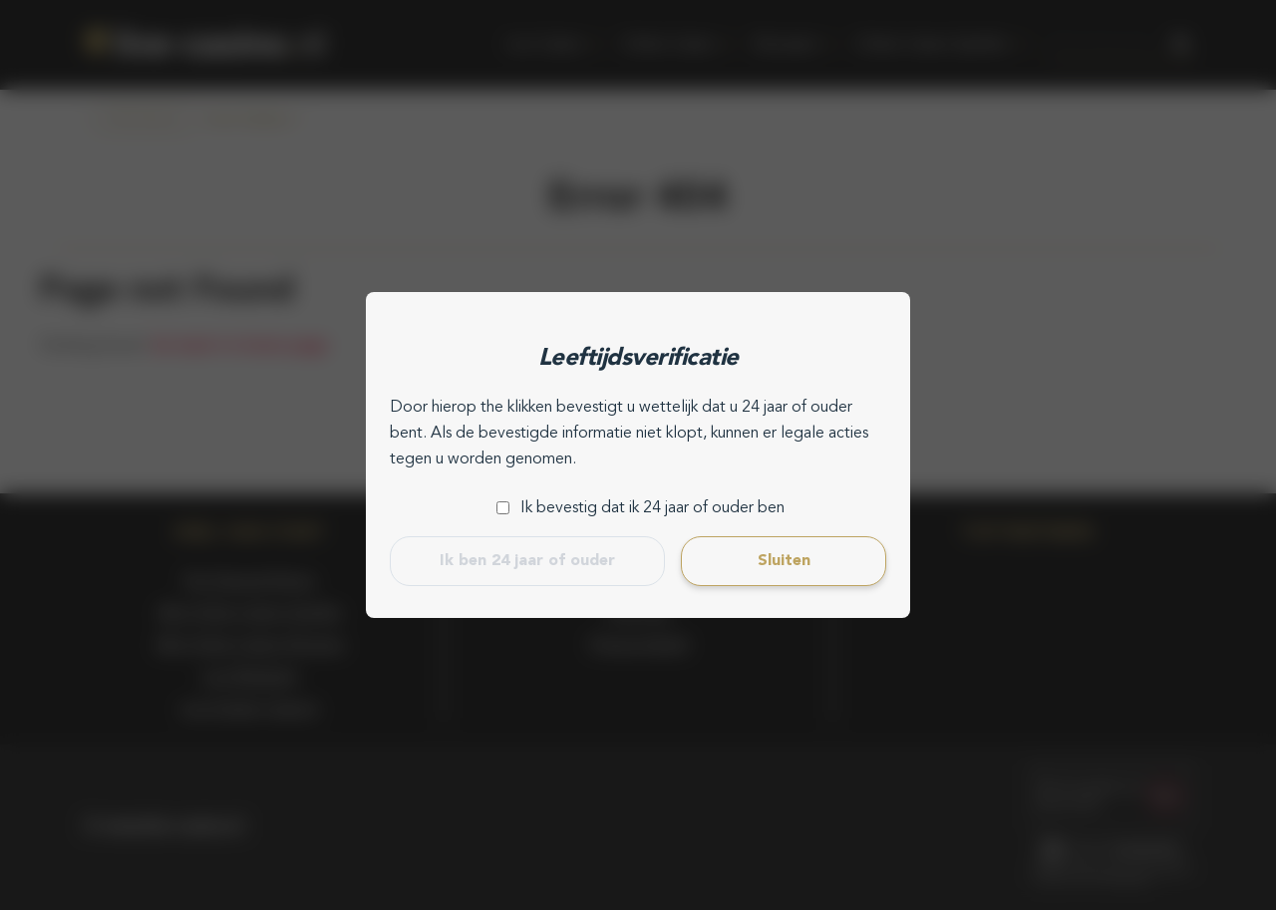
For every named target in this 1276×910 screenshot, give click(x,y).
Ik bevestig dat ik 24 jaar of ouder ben (652, 508)
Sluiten (784, 561)
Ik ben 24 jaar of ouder (527, 561)
